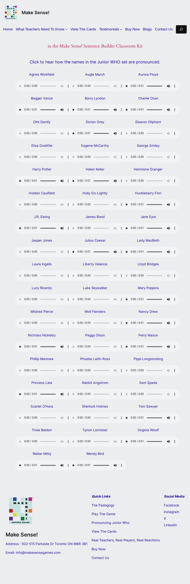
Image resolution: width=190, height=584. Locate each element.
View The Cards (104, 531)
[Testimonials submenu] (110, 29)
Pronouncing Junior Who (110, 523)
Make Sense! (35, 12)
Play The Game (103, 514)
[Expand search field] (181, 29)
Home (8, 29)
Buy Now (99, 549)
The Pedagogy (103, 505)
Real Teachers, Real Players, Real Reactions (126, 540)
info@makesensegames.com (38, 553)
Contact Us (100, 558)
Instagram (171, 512)
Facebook (171, 505)
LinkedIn (170, 525)
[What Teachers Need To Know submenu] (41, 29)
